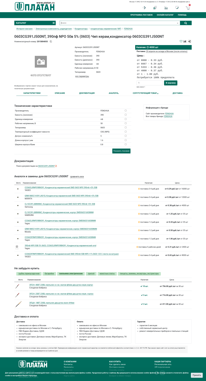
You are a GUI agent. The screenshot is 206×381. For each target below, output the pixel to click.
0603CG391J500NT (46, 166)
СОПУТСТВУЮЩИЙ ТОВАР (145, 93)
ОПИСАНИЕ (60, 93)
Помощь (182, 15)
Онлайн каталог (165, 15)
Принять (197, 375)
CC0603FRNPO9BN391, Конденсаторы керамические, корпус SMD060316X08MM (60, 237)
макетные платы (107, 273)
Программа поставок (141, 15)
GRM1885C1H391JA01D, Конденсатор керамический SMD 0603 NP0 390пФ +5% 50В (61, 196)
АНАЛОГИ (114, 93)
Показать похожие (121, 151)
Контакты (68, 364)
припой (91, 273)
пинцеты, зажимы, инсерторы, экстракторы (139, 273)
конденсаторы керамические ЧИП (106, 29)
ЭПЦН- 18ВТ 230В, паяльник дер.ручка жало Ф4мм (51, 303)
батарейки (49, 273)
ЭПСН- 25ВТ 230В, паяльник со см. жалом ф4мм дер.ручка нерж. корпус (61, 294)
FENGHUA (169, 114)
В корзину (171, 83)
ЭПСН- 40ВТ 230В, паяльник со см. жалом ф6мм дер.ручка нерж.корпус (61, 285)
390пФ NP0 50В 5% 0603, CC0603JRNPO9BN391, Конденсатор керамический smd (60, 245)
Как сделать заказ (117, 364)
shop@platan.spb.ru (184, 2)
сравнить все (77, 176)
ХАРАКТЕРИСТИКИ (31, 93)
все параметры (82, 76)
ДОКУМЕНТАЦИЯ (87, 93)
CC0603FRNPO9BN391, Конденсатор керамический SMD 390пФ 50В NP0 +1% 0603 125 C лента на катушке (72, 254)
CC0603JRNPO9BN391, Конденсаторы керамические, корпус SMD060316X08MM (60, 221)
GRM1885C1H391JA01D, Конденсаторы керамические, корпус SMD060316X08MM (61, 229)
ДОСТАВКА (178, 93)
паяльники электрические (71, 273)
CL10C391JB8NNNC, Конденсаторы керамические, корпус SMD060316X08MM (59, 212)
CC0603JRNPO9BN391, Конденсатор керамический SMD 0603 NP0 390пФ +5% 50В (61, 187)
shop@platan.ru (151, 2)
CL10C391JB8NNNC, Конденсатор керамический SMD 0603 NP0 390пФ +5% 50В (60, 204)
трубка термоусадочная (28, 273)
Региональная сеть (162, 364)
